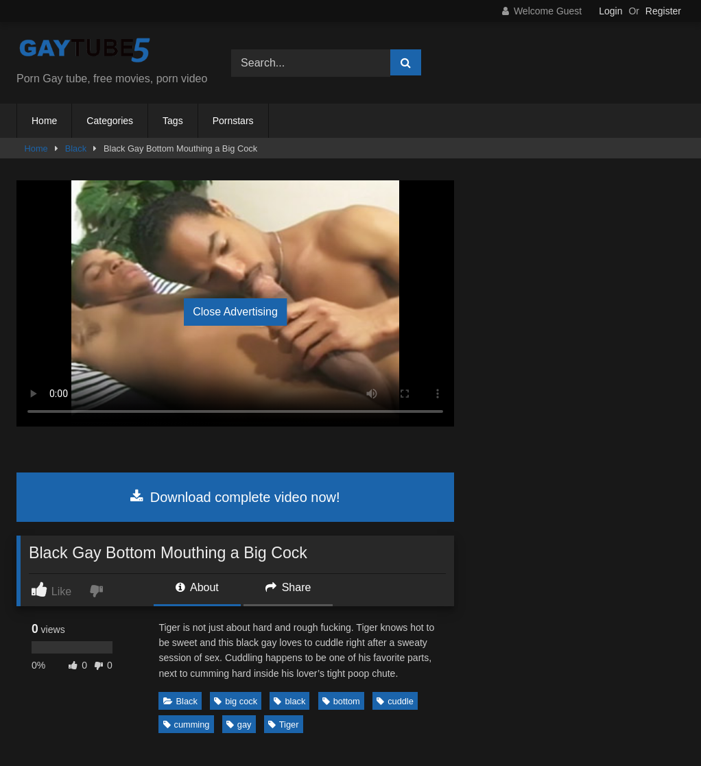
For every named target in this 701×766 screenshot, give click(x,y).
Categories (109, 120)
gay (239, 724)
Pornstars (233, 120)
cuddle (395, 701)
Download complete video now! (235, 497)
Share (288, 587)
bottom (341, 701)
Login (610, 10)
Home (44, 120)
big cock (235, 701)
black (289, 701)
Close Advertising (235, 312)
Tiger (283, 724)
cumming (186, 724)
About (197, 587)
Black (75, 148)
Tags (173, 120)
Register (663, 10)
